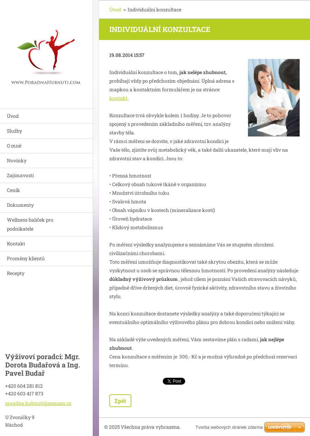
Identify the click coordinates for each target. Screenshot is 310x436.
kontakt (118, 98)
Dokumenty (20, 205)
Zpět (120, 400)
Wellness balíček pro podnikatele (30, 224)
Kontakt (16, 243)
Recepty (15, 273)
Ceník (13, 190)
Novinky (17, 160)
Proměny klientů (26, 258)
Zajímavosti (20, 175)
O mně (14, 145)
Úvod (13, 116)
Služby (14, 131)
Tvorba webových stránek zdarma (229, 427)
